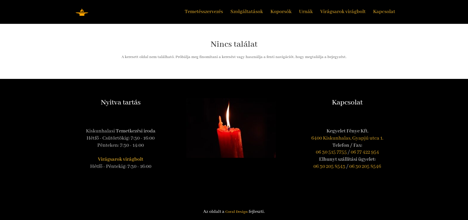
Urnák (306, 12)
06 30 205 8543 (329, 166)
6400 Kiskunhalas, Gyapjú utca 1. (347, 138)
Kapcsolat (384, 12)
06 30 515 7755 (331, 152)
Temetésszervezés (204, 12)
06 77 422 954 (365, 152)
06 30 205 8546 (365, 166)
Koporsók (281, 12)
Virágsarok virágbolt (343, 12)
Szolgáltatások (246, 12)
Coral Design (236, 211)
